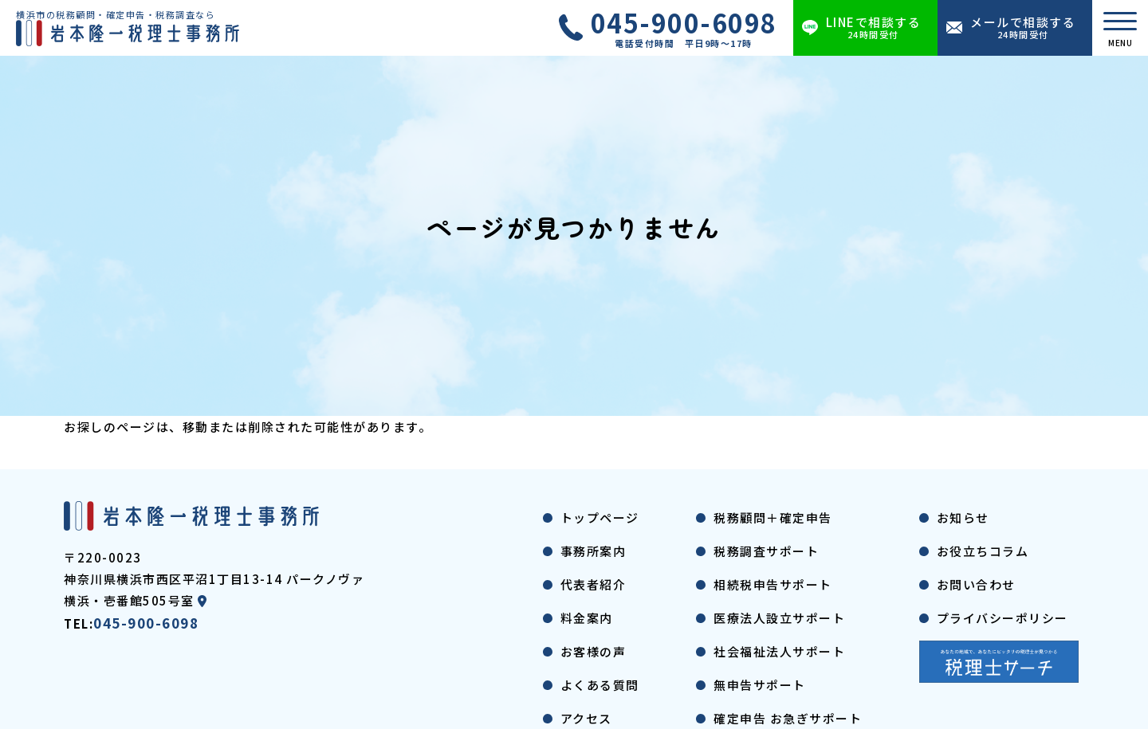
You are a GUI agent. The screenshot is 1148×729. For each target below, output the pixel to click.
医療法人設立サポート (779, 617)
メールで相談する (1022, 27)
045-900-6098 (684, 28)
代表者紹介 (593, 584)
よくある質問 (599, 684)
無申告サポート (760, 684)
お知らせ (963, 517)
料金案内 (586, 617)
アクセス (586, 718)
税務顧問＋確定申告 (773, 517)
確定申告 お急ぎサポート (788, 718)
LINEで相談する (874, 27)
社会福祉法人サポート (779, 651)
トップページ (599, 517)
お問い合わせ (976, 584)
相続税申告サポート (773, 584)
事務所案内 (593, 551)
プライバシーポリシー (1002, 617)
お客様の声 (593, 651)
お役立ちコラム (983, 551)
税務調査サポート (766, 551)
